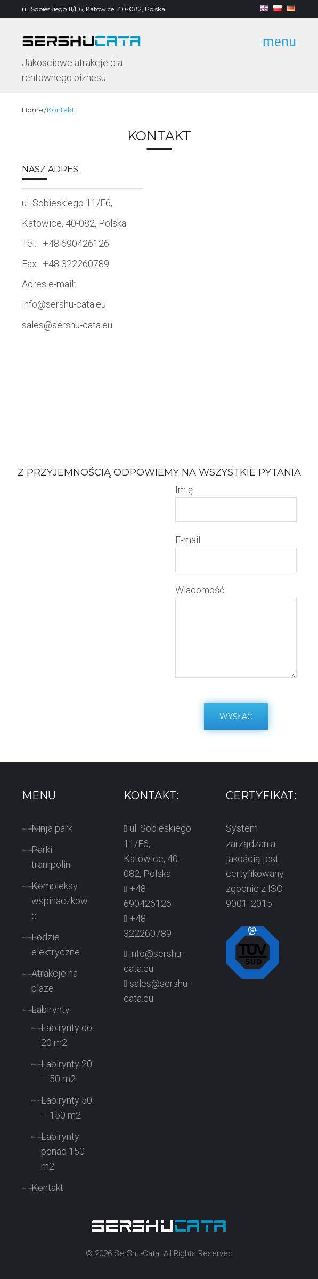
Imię (184, 489)
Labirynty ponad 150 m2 (63, 1151)
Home (33, 110)
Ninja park (51, 828)
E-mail (187, 539)
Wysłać (235, 716)
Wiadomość (199, 590)
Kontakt (47, 1187)
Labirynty (50, 1009)
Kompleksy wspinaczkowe (59, 900)
